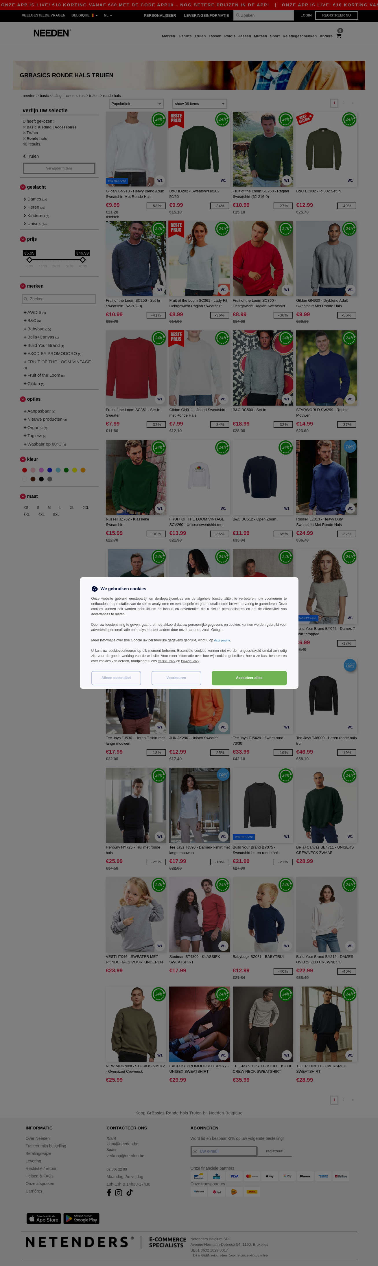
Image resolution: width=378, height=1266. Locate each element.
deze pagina (223, 640)
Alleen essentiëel (116, 678)
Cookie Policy (168, 661)
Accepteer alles (249, 678)
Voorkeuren (176, 678)
